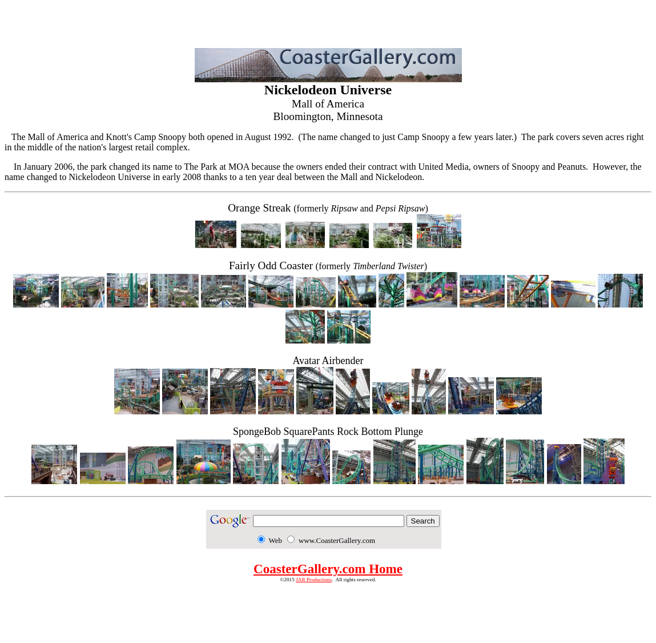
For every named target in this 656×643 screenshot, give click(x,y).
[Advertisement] (328, 22)
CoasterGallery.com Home (328, 568)
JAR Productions (314, 579)
